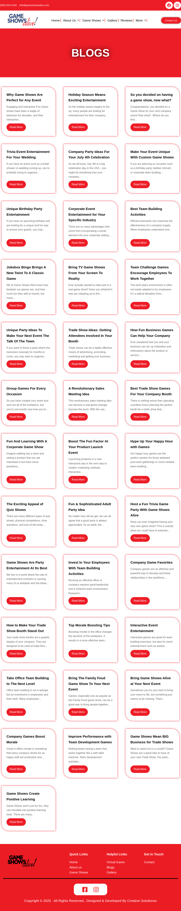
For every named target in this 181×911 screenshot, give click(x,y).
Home (56, 20)
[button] (71, 20)
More (141, 20)
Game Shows (93, 20)
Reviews (126, 20)
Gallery (112, 20)
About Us (71, 20)
